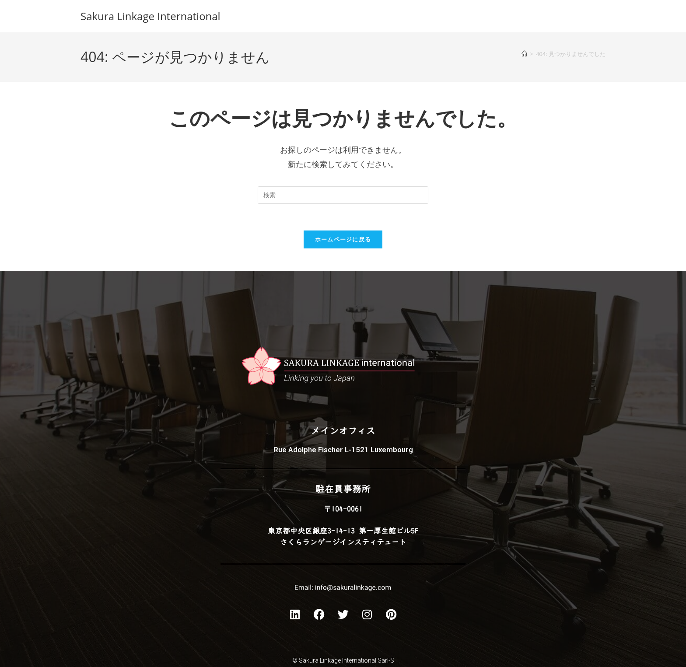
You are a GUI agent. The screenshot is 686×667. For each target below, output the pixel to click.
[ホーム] (524, 54)
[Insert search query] (343, 195)
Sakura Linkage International (150, 16)
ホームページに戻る (343, 239)
